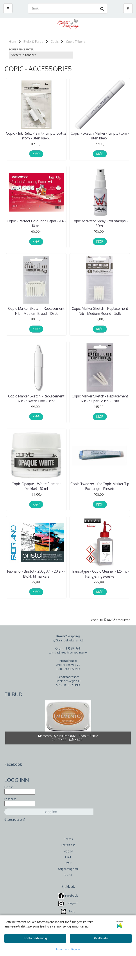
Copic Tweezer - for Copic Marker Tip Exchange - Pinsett (99, 484)
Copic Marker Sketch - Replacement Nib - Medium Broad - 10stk (36, 310)
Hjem (12, 41)
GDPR (68, 872)
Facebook (71, 893)
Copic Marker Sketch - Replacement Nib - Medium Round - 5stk (100, 310)
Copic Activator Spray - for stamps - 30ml (100, 223)
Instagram (71, 901)
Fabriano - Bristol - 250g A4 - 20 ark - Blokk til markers (36, 572)
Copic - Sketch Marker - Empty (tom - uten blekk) (100, 135)
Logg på (68, 848)
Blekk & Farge (33, 41)
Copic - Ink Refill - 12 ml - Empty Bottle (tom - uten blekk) (36, 135)
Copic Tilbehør (76, 41)
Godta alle (101, 938)
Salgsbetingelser (68, 866)
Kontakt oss (68, 842)
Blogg (71, 909)
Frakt (68, 854)
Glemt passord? (14, 817)
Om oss (68, 837)
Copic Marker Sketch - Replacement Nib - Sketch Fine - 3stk (36, 397)
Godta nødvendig (35, 938)
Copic (55, 41)
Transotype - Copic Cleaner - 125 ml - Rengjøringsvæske (100, 572)
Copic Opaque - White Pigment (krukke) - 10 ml (36, 484)
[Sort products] (41, 55)
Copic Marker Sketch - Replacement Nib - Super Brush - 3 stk (100, 397)
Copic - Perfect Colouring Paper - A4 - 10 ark (36, 223)
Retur (68, 860)
